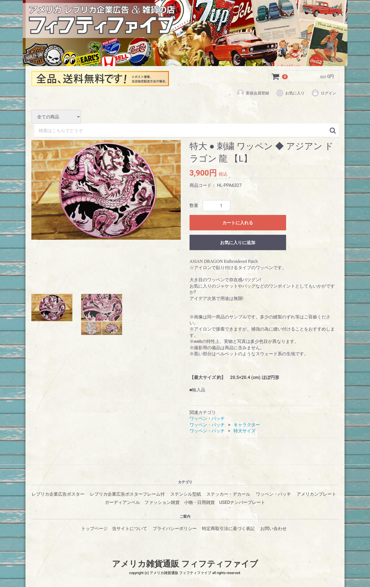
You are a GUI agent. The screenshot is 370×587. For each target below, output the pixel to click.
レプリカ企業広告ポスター (58, 494)
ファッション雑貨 (162, 502)
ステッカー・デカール (228, 494)
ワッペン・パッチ (207, 418)
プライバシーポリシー (175, 528)
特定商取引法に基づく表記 (228, 528)
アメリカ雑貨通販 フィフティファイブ (185, 564)
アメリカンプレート (316, 494)
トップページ (94, 528)
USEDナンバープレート (242, 502)
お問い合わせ (273, 528)
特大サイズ (245, 430)
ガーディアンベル (122, 502)
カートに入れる (237, 223)
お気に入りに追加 (237, 242)
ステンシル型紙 (185, 494)
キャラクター (247, 424)
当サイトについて (129, 528)
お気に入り (290, 93)
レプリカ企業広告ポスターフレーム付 (127, 494)
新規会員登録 (252, 93)
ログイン (323, 93)
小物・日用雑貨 (199, 502)
